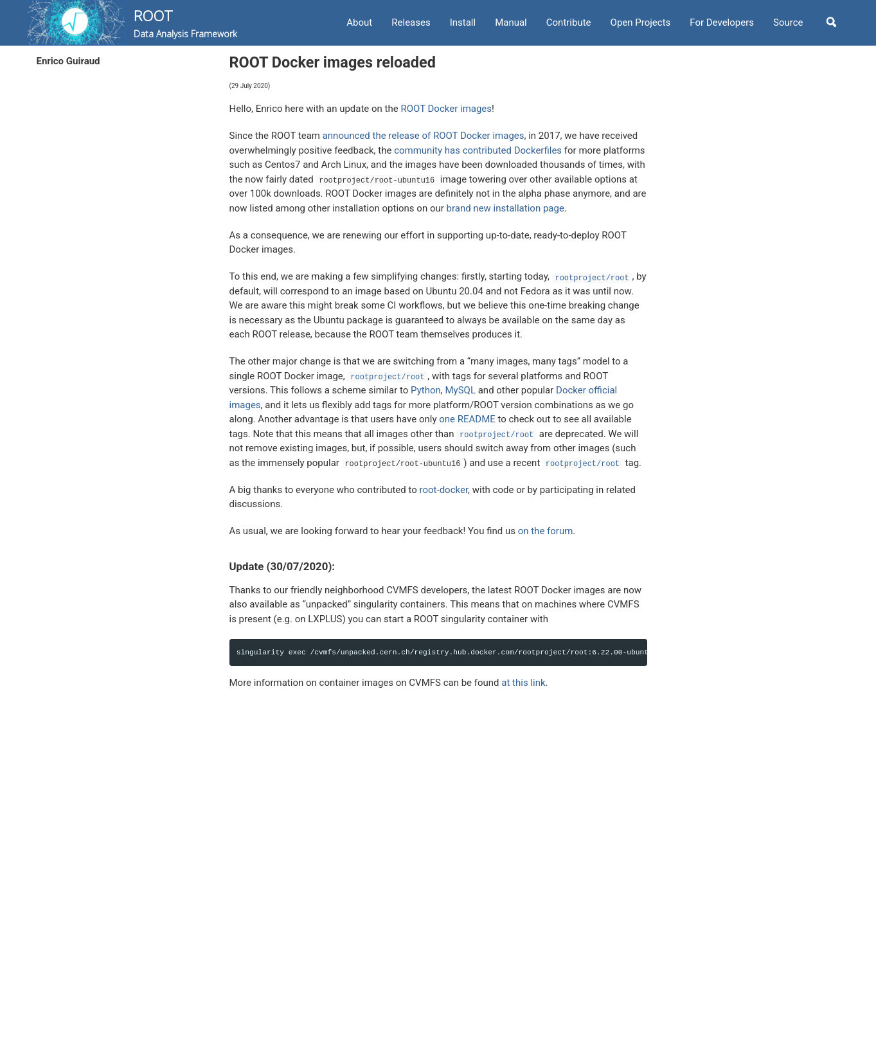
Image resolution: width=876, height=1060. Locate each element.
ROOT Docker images (446, 108)
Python (426, 390)
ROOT (185, 23)
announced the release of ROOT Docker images (423, 135)
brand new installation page (505, 208)
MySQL (460, 390)
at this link (523, 682)
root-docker (444, 490)
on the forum (545, 531)
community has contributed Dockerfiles (478, 150)
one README (467, 419)
